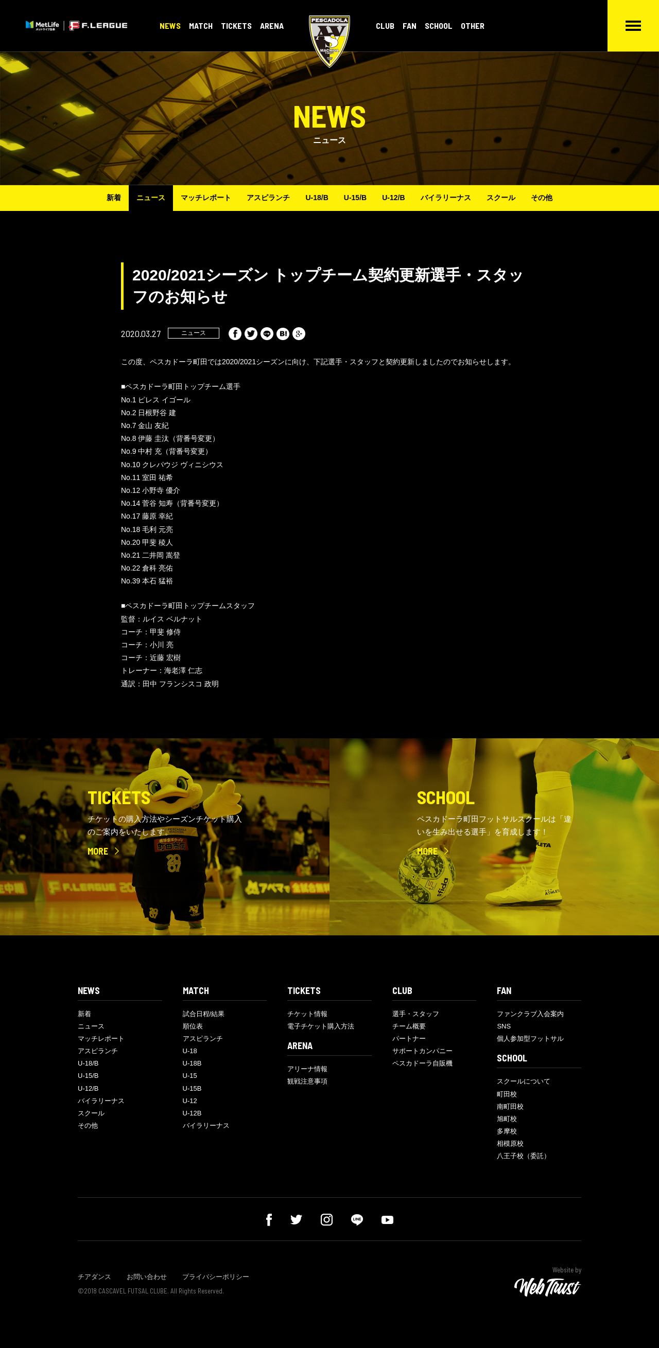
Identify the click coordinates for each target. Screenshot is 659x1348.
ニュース (150, 197)
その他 (541, 197)
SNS (504, 1026)
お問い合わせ (147, 1277)
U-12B (192, 1113)
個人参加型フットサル (530, 1038)
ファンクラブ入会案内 (530, 1014)
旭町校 (507, 1119)
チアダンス (94, 1277)
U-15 (190, 1075)
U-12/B (393, 197)
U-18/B (316, 197)
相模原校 (510, 1143)
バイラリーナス (446, 197)
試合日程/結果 (204, 1014)
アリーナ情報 (307, 1069)
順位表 (193, 1026)
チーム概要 (409, 1026)
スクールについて (523, 1081)
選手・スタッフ (415, 1014)
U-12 (190, 1101)
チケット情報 (307, 1014)
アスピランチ (268, 197)
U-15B (192, 1088)
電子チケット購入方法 (320, 1026)
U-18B (192, 1063)
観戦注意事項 (307, 1081)
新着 (114, 197)
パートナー (409, 1038)
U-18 (190, 1051)
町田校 (507, 1094)
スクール (501, 197)
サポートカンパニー (422, 1051)
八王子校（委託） (523, 1156)
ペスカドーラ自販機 (422, 1063)
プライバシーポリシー (215, 1277)
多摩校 (507, 1131)
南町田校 (510, 1106)
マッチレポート (206, 197)
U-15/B (355, 197)
